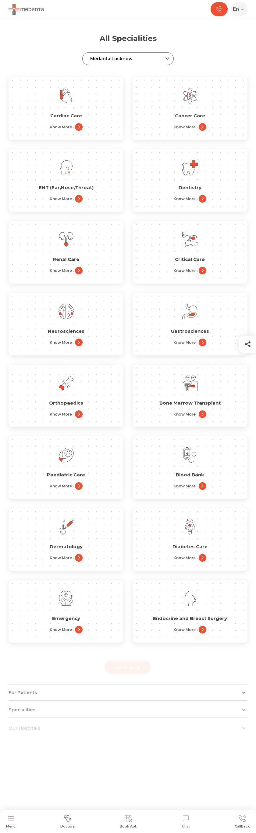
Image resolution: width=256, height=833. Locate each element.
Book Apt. (128, 821)
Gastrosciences (190, 331)
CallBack (242, 821)
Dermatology (66, 546)
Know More (66, 127)
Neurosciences (66, 331)
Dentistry (190, 187)
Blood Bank (190, 475)
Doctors (67, 821)
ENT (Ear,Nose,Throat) (66, 187)
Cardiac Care (66, 116)
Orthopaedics (66, 403)
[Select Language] (240, 9)
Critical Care (190, 259)
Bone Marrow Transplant (190, 403)
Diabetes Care (190, 546)
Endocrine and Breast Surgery (190, 618)
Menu (11, 821)
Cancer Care (190, 116)
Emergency (66, 618)
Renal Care (66, 259)
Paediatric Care (66, 475)
